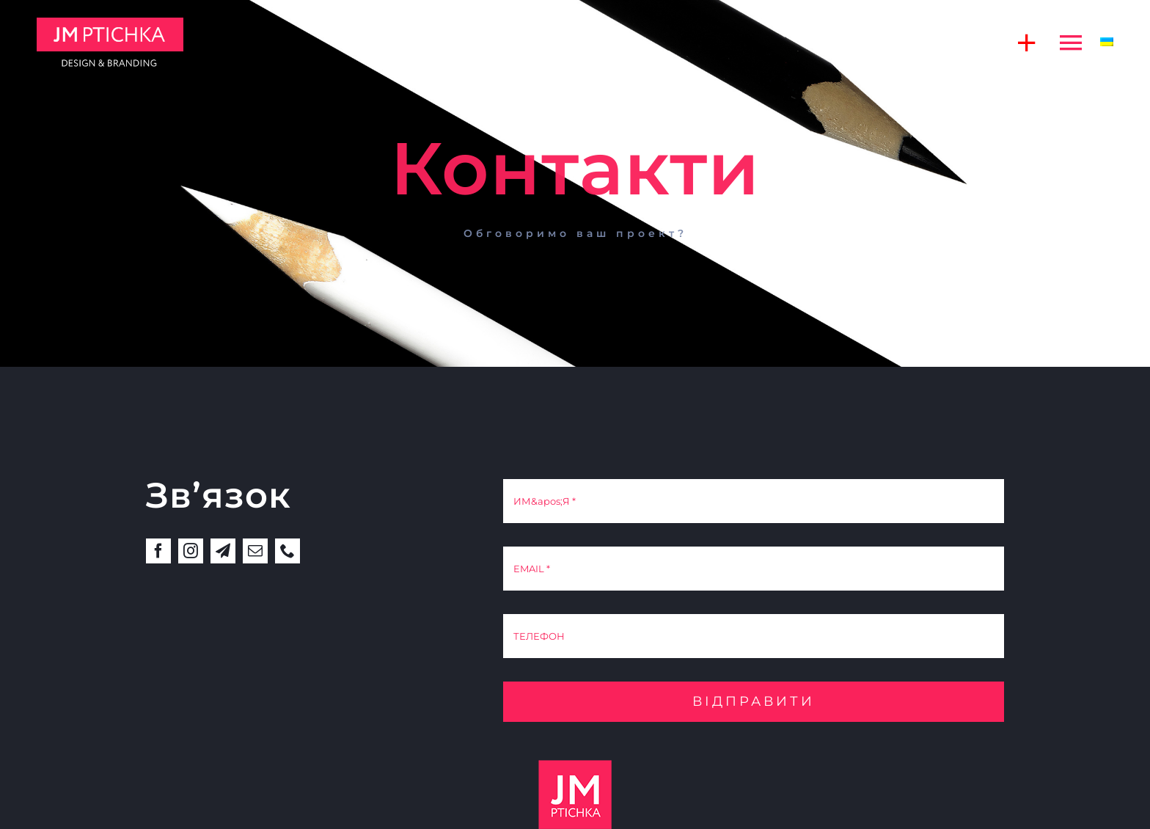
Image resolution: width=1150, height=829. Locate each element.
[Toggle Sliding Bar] (1019, 42)
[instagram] (190, 550)
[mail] (255, 550)
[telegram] (222, 550)
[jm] (110, 23)
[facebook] (158, 550)
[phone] (287, 550)
